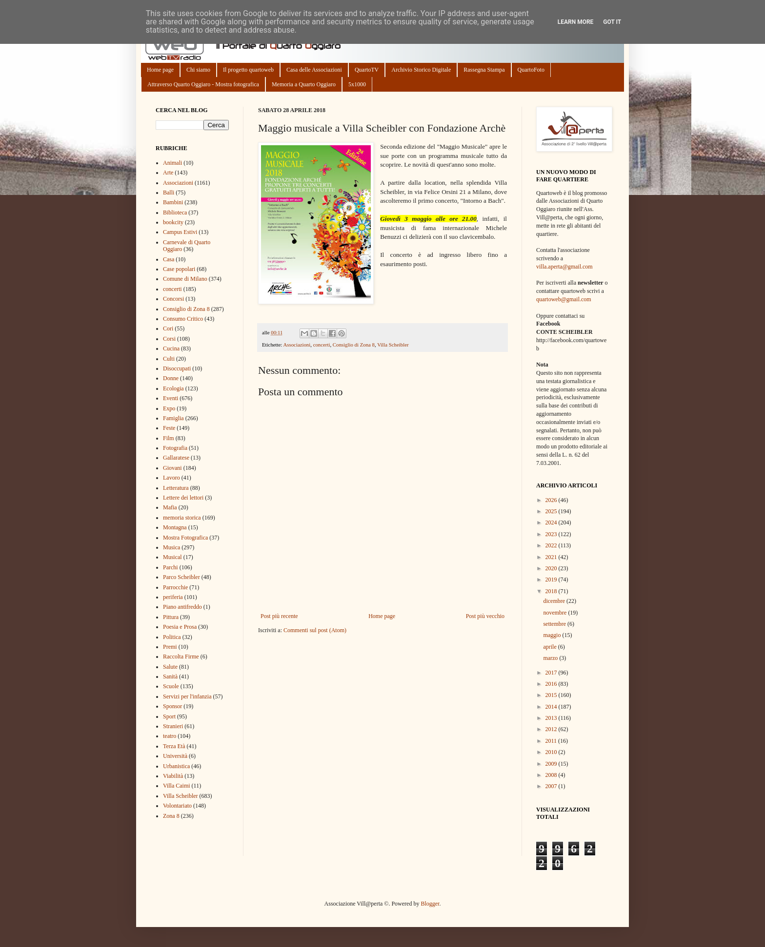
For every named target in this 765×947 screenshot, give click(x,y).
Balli (168, 192)
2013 (552, 718)
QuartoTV (367, 69)
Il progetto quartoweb (248, 69)
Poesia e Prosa (180, 626)
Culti (169, 358)
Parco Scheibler (181, 577)
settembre (555, 623)
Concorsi (173, 298)
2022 (552, 545)
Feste (169, 428)
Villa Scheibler (392, 345)
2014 (552, 706)
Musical (172, 557)
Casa (168, 259)
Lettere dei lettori (183, 497)
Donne (171, 378)
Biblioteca (175, 212)
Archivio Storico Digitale (421, 69)
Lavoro (171, 477)
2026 (552, 500)
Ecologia (173, 388)
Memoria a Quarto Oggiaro (304, 84)
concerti (321, 345)
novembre (555, 612)
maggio (552, 635)
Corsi (169, 338)
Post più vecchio (485, 616)
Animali (172, 162)
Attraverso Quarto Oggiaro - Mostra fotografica (203, 84)
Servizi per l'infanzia (187, 696)
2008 (552, 775)
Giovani (172, 467)
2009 (552, 763)
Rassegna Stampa (483, 69)
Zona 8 (171, 815)
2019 (552, 579)
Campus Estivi (180, 232)
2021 (552, 557)
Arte (168, 172)
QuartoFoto (531, 69)
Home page (160, 69)
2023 (552, 534)
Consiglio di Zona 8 (354, 345)
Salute (170, 666)
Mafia (170, 507)
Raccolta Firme (181, 656)
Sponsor (172, 706)
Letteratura (176, 487)
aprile (550, 646)
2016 (552, 683)
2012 (552, 729)
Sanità (170, 676)
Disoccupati (177, 368)
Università (175, 756)
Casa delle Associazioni (314, 69)
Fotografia (175, 448)
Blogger (430, 903)
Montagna (175, 527)
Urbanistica (176, 766)
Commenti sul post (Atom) (314, 630)
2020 (552, 568)
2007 (552, 786)
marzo (551, 658)
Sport (169, 716)
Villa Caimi (176, 785)
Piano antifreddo (182, 606)
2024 (552, 522)
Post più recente (279, 616)
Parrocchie (175, 587)
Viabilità (173, 776)
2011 (552, 740)
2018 (552, 591)
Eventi (170, 398)
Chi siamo (198, 69)
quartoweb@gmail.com (563, 299)
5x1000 (357, 84)
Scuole (171, 686)
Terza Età (174, 746)
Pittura (171, 617)
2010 (552, 752)
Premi (170, 646)
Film (168, 438)
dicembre (554, 601)
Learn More (576, 22)
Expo (169, 408)
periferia (173, 597)
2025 (552, 511)
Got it (612, 22)
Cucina (171, 348)
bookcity (173, 222)
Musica (171, 547)
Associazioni (296, 345)
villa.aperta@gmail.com (564, 266)
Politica (172, 637)
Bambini (173, 202)
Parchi (170, 567)
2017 (552, 672)
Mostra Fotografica (185, 537)
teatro (169, 736)
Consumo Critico (183, 318)
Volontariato (177, 805)
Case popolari (179, 269)
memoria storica (182, 517)
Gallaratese (176, 457)
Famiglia (173, 418)
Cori (168, 328)
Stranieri (173, 726)
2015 (552, 695)
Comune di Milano (185, 278)
